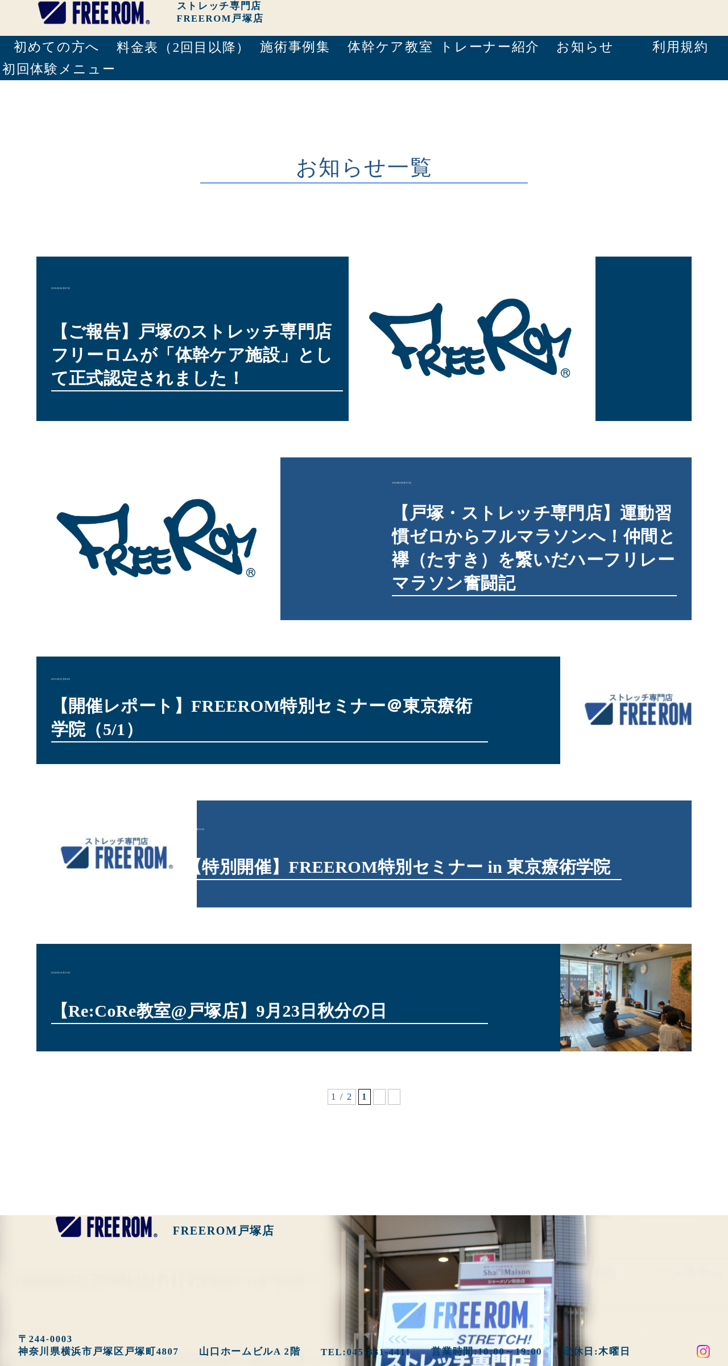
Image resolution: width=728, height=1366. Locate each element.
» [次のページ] (394, 1054)
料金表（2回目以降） (182, 47)
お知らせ (585, 47)
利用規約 (680, 47)
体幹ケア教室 (390, 47)
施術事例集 (295, 47)
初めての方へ (57, 47)
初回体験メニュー (58, 69)
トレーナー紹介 (488, 47)
